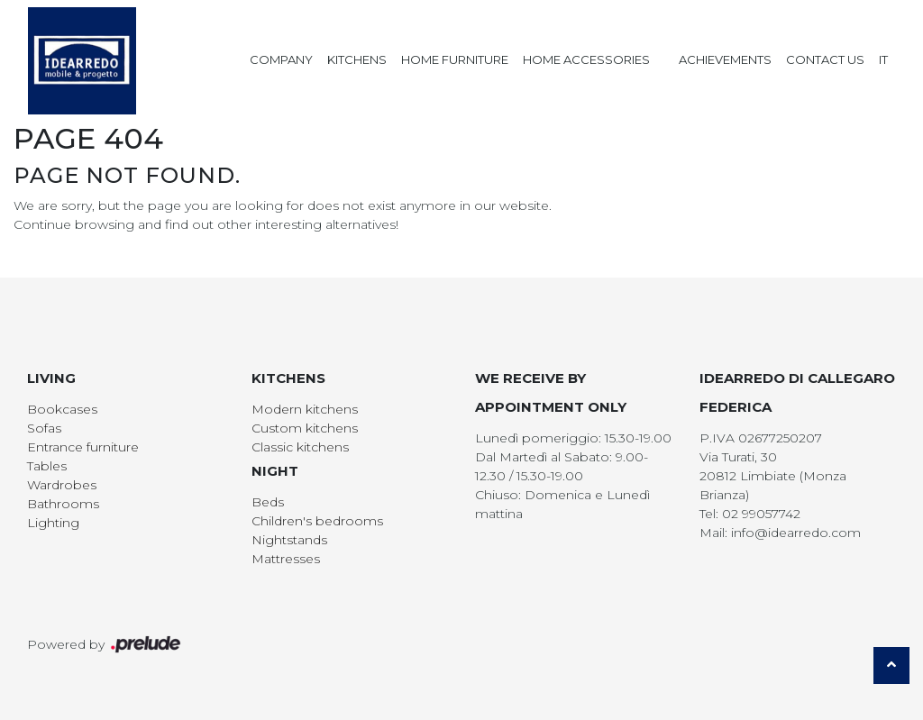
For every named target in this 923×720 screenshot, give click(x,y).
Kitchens (357, 59)
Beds (267, 502)
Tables (47, 466)
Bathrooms (63, 504)
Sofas (44, 428)
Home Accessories (586, 59)
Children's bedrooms (317, 521)
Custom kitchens (304, 428)
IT (883, 59)
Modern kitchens (304, 409)
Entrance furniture (83, 447)
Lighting (53, 523)
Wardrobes (61, 485)
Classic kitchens (300, 447)
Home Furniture (454, 59)
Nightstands (289, 540)
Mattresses (285, 559)
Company (281, 59)
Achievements (725, 59)
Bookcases (62, 409)
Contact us (825, 59)
